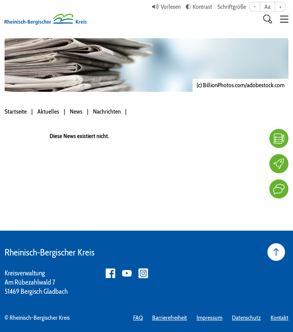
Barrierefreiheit (169, 317)
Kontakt (279, 317)
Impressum (209, 317)
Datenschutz (246, 317)
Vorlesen (170, 6)
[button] (284, 19)
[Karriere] (279, 163)
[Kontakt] (279, 189)
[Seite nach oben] (276, 252)
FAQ (138, 317)
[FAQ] (279, 138)
